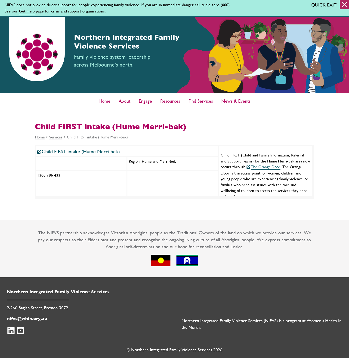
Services (55, 137)
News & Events (236, 101)
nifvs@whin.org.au (27, 318)
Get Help (27, 11)
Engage (145, 101)
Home (104, 101)
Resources (170, 101)
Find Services (200, 101)
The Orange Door (265, 167)
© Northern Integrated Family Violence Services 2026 (174, 350)
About (124, 101)
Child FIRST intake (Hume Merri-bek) (81, 151)
